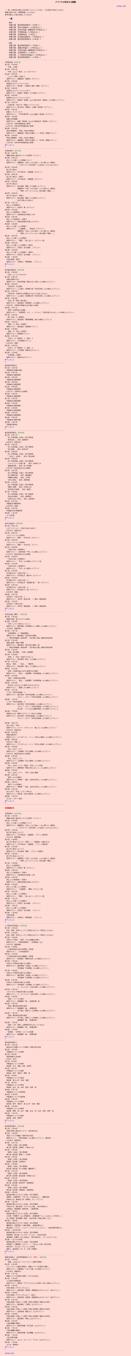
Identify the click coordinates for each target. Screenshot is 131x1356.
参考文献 (17, 62)
